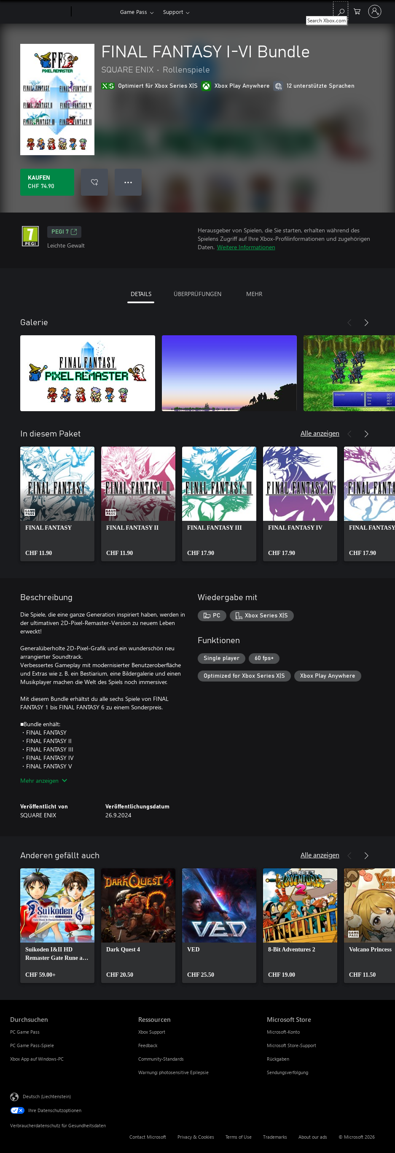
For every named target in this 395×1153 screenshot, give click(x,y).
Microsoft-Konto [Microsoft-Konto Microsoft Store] (283, 1031)
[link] (57, 504)
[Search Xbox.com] (340, 10)
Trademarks (275, 1137)
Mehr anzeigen (43, 780)
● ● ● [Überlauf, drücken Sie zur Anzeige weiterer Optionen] (128, 182)
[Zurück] (349, 323)
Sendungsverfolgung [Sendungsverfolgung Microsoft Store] (287, 1072)
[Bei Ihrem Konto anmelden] (375, 11)
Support (173, 11)
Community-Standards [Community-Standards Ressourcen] (161, 1058)
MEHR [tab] (254, 294)
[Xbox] (94, 11)
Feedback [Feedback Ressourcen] (147, 1045)
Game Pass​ (133, 11)
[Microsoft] (39, 11)
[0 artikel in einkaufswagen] (357, 11)
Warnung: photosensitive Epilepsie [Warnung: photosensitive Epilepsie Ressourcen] (173, 1072)
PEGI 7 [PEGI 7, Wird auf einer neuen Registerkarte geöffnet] (64, 232)
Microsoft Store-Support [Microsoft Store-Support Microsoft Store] (291, 1045)
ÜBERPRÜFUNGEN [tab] (197, 294)
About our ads (312, 1137)
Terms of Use (239, 1137)
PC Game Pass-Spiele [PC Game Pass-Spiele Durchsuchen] (32, 1045)
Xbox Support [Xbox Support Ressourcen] (151, 1031)
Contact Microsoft (147, 1137)
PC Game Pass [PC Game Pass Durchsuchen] (25, 1031)
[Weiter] (366, 323)
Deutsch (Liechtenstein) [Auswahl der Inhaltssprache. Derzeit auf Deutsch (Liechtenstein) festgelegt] (47, 1096)
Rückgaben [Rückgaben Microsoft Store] (278, 1058)
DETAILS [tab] (141, 294)
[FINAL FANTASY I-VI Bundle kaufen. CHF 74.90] (47, 182)
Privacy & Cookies (195, 1137)
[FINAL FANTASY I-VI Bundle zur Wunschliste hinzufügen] (94, 182)
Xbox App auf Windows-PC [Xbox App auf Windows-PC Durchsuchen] (37, 1058)
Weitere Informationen (246, 247)
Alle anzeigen (320, 432)
